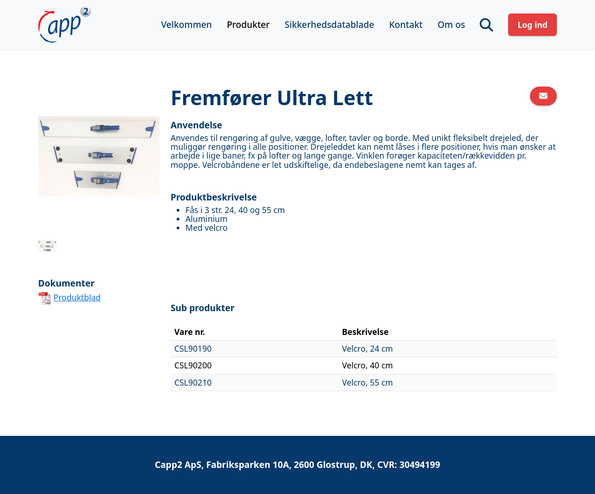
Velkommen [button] (186, 24)
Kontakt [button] (406, 24)
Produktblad (77, 297)
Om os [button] (451, 24)
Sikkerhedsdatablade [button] (329, 24)
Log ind (532, 24)
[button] (486, 24)
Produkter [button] (248, 24)
